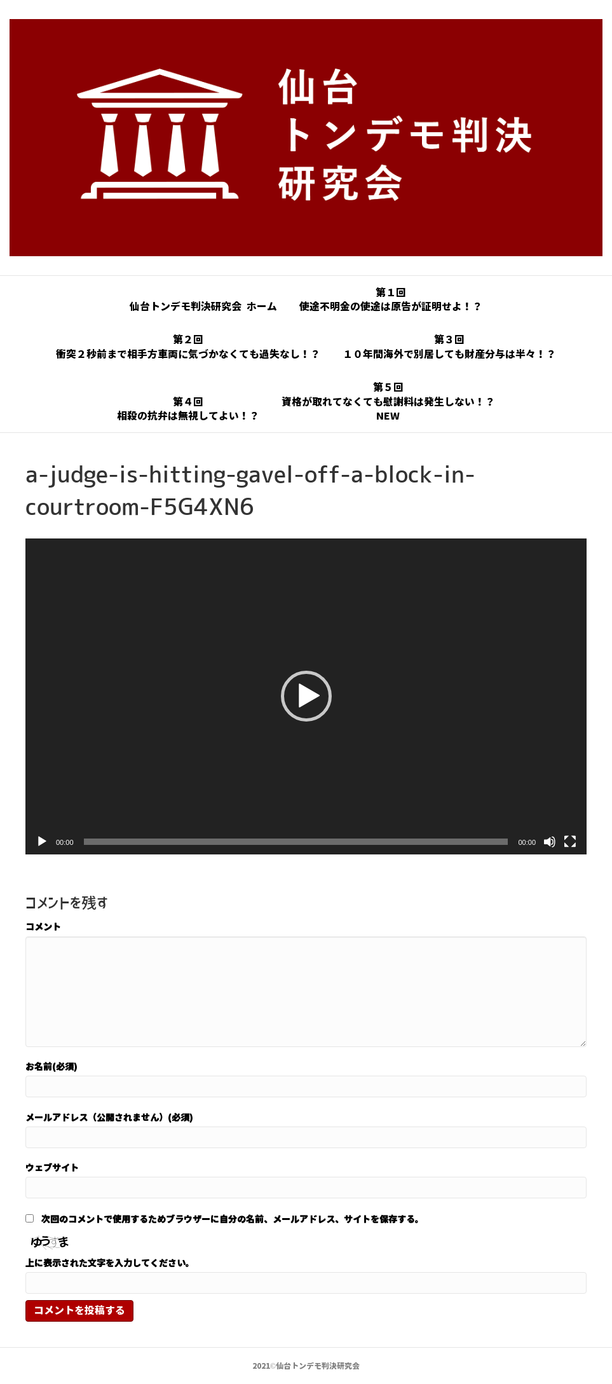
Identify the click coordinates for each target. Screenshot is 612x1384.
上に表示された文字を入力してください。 (109, 1262)
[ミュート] (549, 841)
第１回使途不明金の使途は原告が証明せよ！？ (390, 299)
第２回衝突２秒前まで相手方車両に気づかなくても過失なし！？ (188, 346)
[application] (306, 696)
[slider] (296, 842)
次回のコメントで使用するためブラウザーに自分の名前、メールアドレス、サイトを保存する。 (232, 1218)
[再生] (42, 841)
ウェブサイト (52, 1167)
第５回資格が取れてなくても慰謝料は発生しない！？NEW (388, 401)
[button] (306, 696)
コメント (43, 926)
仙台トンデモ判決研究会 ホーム (203, 306)
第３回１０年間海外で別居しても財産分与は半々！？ (449, 346)
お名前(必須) (51, 1066)
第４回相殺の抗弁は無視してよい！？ (188, 409)
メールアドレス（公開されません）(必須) (109, 1117)
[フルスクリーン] (570, 841)
